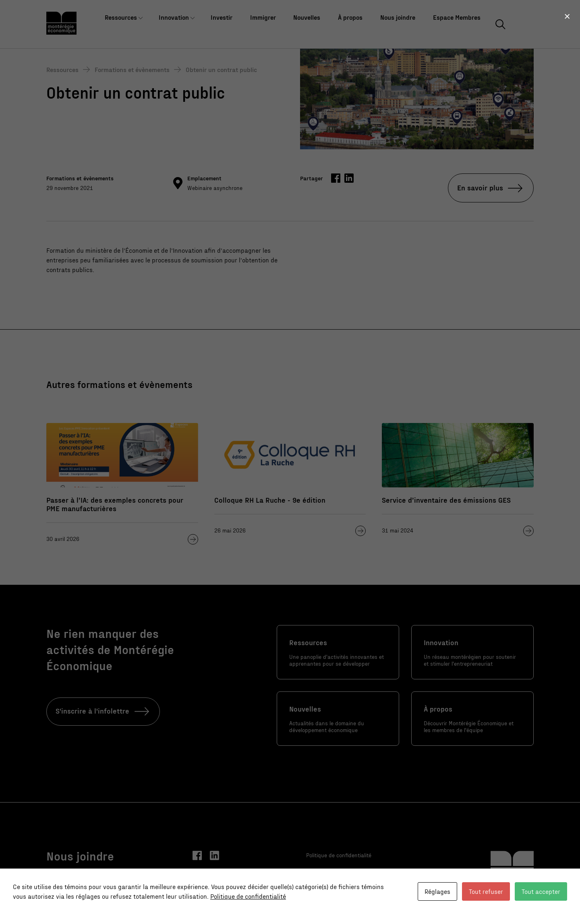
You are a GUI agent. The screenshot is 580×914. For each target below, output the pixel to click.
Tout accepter (541, 891)
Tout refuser (486, 891)
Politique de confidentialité (248, 896)
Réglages (437, 891)
